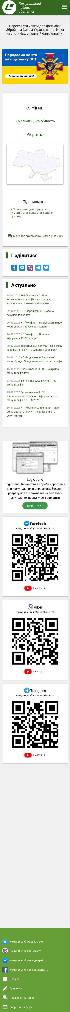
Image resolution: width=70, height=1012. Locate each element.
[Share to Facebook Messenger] (22, 269)
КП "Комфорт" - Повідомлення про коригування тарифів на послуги (34, 324)
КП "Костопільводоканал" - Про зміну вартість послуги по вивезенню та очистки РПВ (33, 411)
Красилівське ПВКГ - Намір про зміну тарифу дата (33, 371)
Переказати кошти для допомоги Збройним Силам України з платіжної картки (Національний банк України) (35, 29)
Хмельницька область (35, 121)
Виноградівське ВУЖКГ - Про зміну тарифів (31, 382)
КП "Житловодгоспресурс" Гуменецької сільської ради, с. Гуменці (32, 213)
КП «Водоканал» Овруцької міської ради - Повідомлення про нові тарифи (34, 359)
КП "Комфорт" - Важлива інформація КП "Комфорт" (28, 336)
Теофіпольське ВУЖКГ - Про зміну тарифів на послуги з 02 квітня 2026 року (34, 347)
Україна (35, 134)
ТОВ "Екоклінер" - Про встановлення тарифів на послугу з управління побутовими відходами (28, 299)
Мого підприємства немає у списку (35, 236)
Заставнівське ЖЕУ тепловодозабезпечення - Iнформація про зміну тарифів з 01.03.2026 (32, 396)
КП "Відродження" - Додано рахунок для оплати (30, 313)
